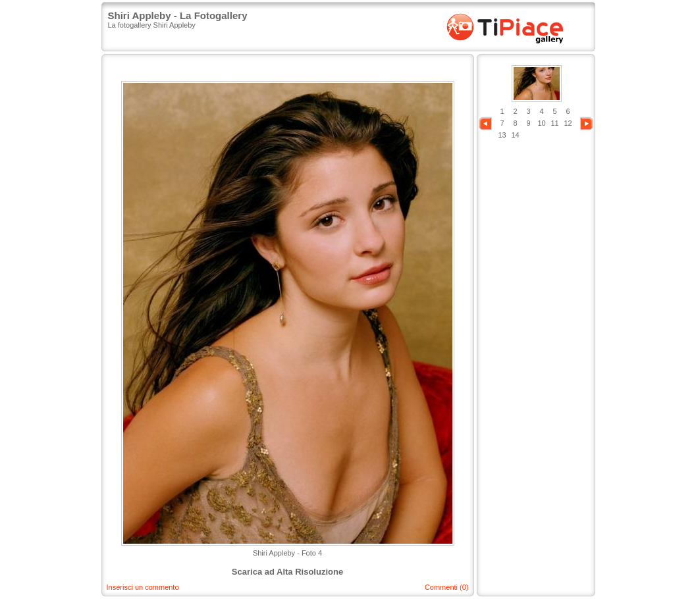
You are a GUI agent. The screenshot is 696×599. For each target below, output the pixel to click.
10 (541, 123)
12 (568, 123)
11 (554, 123)
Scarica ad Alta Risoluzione (287, 572)
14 (515, 135)
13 (502, 135)
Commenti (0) (447, 587)
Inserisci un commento (143, 587)
